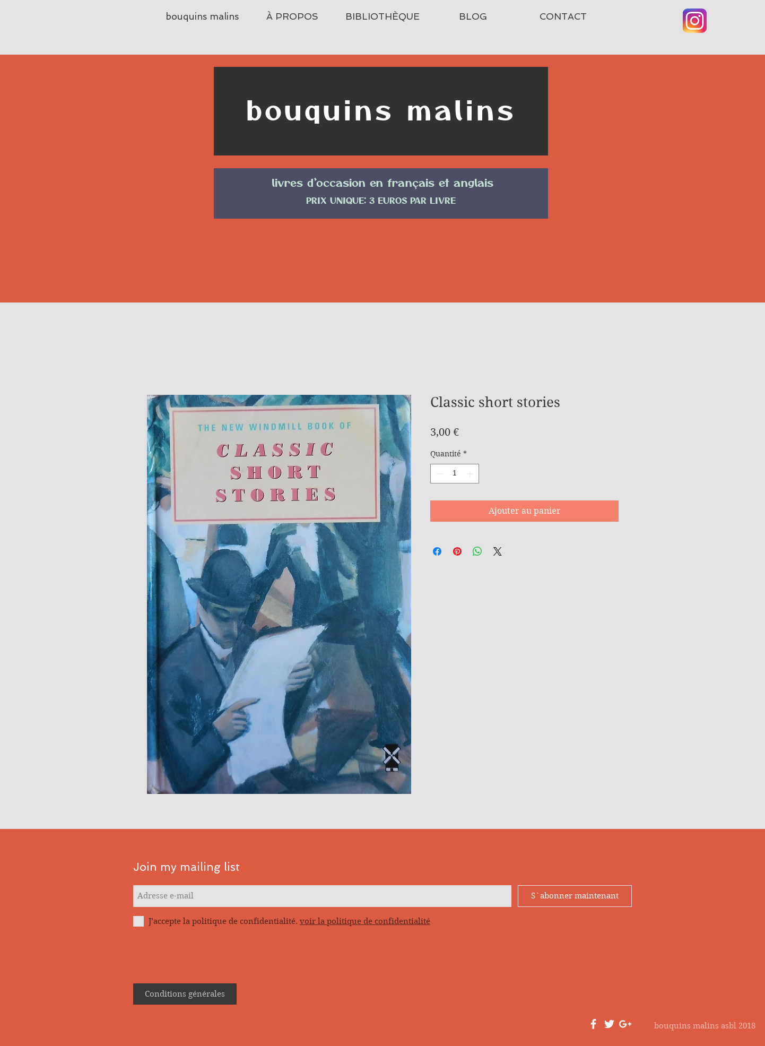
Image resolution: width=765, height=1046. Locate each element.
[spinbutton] (454, 473)
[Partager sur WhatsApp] (477, 551)
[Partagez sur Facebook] (437, 551)
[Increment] (470, 473)
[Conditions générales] (185, 994)
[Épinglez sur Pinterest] (457, 551)
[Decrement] (438, 473)
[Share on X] (497, 551)
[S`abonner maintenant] (575, 896)
